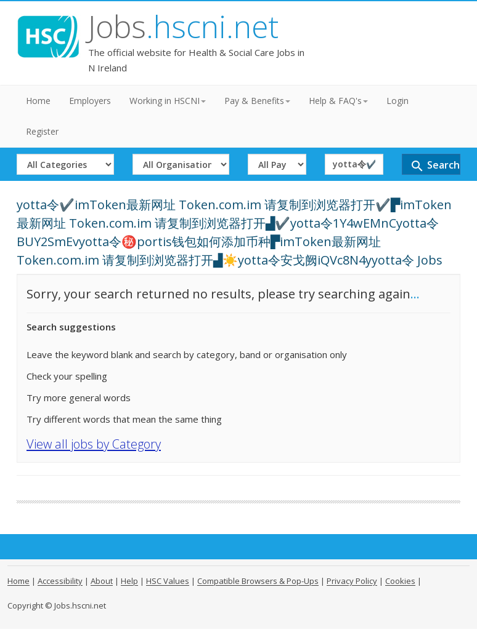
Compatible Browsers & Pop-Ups (258, 580)
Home (38, 100)
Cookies (400, 580)
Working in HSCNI (167, 100)
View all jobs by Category (93, 444)
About (102, 580)
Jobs (183, 26)
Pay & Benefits (257, 100)
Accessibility (60, 580)
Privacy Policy (352, 580)
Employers (90, 100)
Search (435, 166)
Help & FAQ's (338, 100)
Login (397, 100)
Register (42, 131)
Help (129, 580)
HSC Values (167, 580)
